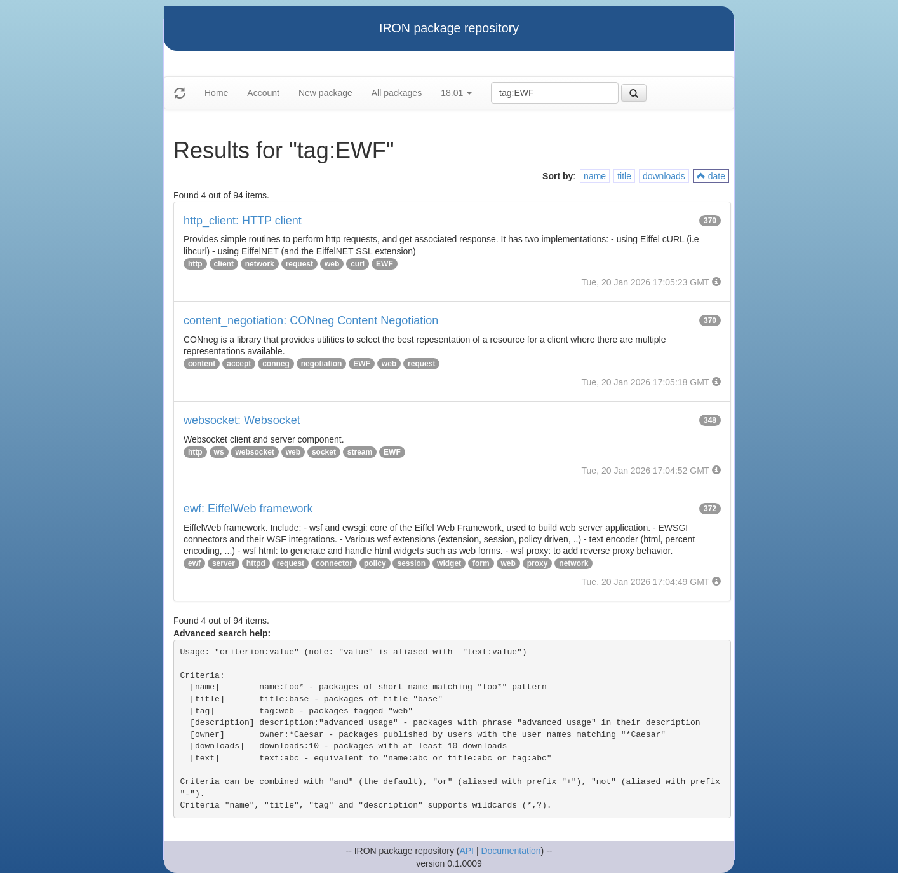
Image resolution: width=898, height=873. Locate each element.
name (595, 176)
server (223, 563)
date (711, 176)
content (201, 363)
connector (334, 563)
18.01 (456, 93)
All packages (397, 93)
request (299, 263)
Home (216, 93)
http (195, 263)
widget (449, 563)
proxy (537, 563)
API (466, 851)
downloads (664, 176)
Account (263, 93)
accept (239, 363)
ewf (194, 563)
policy (375, 563)
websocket (254, 452)
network (259, 263)
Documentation (510, 851)
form (481, 563)
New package (325, 93)
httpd (255, 563)
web (332, 263)
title (624, 176)
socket (324, 452)
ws (219, 452)
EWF (384, 263)
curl (358, 263)
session (411, 563)
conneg (276, 363)
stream (359, 452)
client (224, 263)
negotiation (321, 363)
